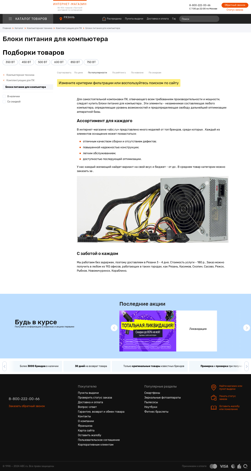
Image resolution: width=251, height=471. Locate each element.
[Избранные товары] (232, 19)
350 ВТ (10, 62)
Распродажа (114, 18)
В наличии (13, 96)
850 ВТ (75, 62)
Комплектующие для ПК (19, 80)
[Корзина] (245, 19)
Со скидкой (14, 101)
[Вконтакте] (11, 422)
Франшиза (85, 425)
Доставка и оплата (158, 18)
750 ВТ (91, 62)
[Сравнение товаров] (226, 19)
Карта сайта (86, 430)
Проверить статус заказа (95, 397)
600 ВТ (59, 62)
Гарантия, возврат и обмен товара (101, 411)
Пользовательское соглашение (99, 440)
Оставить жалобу (89, 435)
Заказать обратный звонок (27, 406)
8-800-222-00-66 (199, 5)
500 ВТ (42, 62)
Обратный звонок (235, 5)
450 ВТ (26, 62)
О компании (86, 421)
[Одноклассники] (19, 422)
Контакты (84, 416)
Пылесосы (151, 402)
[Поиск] (199, 19)
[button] (114, 327)
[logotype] (28, 7)
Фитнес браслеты (156, 411)
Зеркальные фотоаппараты (162, 397)
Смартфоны (152, 393)
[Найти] (215, 18)
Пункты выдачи (134, 18)
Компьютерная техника (18, 75)
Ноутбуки (150, 407)
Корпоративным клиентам (95, 444)
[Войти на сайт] (238, 18)
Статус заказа (235, 9)
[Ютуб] (26, 422)
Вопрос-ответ (87, 407)
